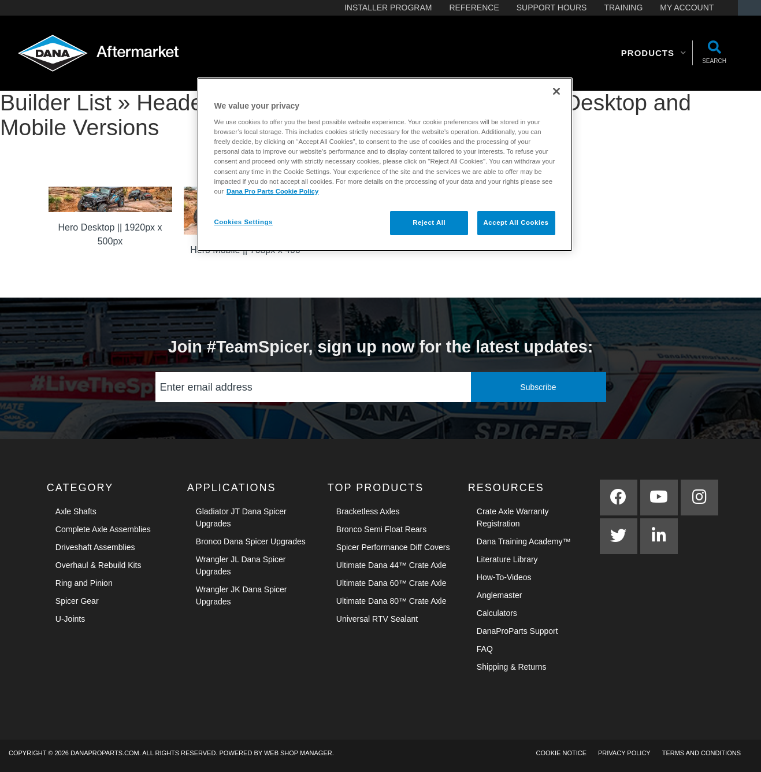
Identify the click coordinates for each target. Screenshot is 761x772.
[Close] (556, 91)
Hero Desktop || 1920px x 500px (110, 234)
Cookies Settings (243, 221)
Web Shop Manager (298, 752)
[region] (385, 164)
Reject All (429, 222)
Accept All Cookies (516, 222)
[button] (653, 53)
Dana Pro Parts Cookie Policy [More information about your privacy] (272, 191)
